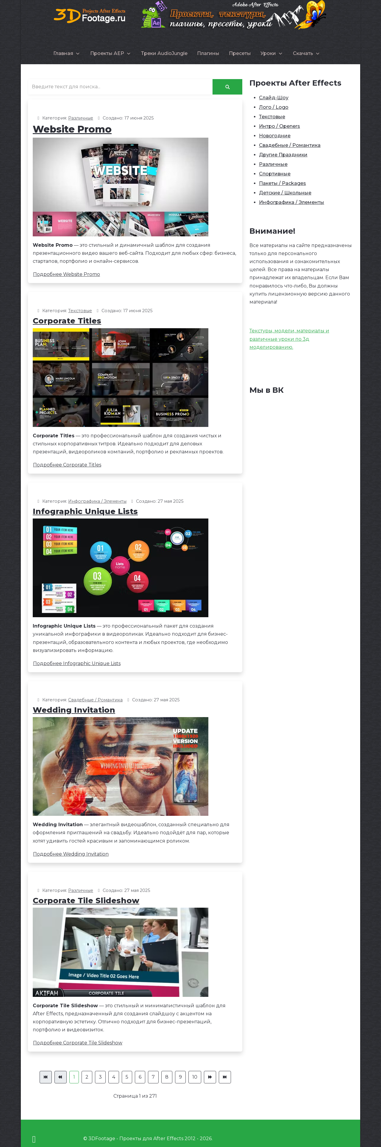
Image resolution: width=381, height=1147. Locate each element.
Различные (80, 118)
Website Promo (72, 129)
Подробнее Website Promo (66, 274)
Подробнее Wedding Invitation (71, 854)
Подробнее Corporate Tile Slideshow (77, 1043)
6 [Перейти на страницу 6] (140, 1077)
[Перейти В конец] (225, 1077)
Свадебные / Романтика (95, 700)
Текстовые (80, 310)
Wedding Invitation (74, 710)
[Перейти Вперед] (210, 1077)
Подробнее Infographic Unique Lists (77, 663)
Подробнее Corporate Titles (67, 465)
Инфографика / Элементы (97, 501)
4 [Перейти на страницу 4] (113, 1077)
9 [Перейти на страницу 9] (180, 1077)
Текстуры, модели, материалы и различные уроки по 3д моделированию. (289, 339)
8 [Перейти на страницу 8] (166, 1077)
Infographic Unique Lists (85, 511)
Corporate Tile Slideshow (86, 900)
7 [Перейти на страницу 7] (153, 1077)
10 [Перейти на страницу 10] (194, 1077)
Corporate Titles (67, 321)
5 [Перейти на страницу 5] (127, 1077)
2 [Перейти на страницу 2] (86, 1077)
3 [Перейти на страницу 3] (100, 1077)
